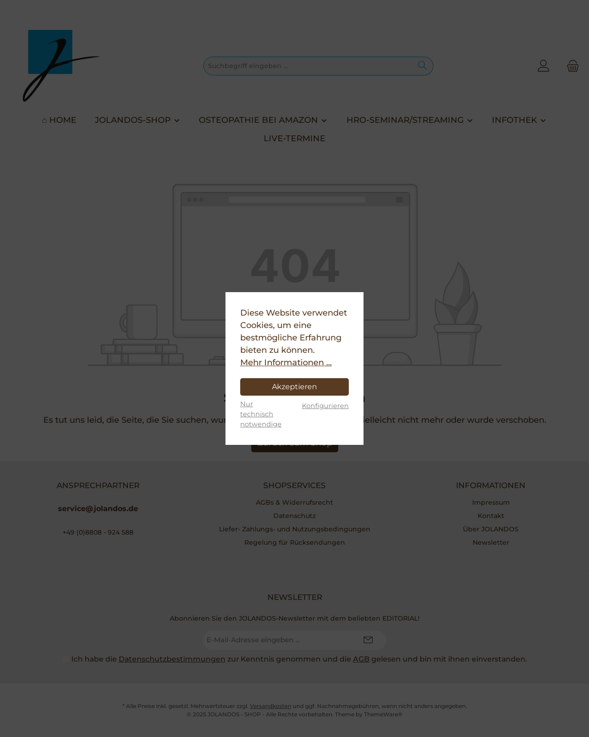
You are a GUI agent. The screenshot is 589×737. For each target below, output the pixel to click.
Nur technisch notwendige (261, 414)
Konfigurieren (325, 406)
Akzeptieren (294, 386)
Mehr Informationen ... (286, 362)
